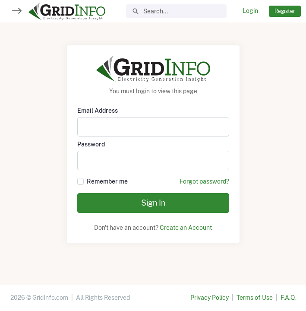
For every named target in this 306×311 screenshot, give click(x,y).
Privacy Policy (209, 297)
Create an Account (186, 227)
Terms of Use (255, 297)
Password (91, 144)
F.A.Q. (288, 297)
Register (284, 11)
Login (250, 10)
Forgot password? (204, 181)
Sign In (153, 202)
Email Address (97, 110)
